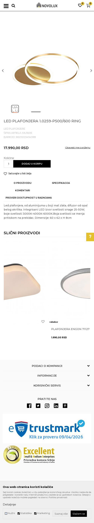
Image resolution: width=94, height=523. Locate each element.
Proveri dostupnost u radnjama (29, 197)
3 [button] (55, 113)
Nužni (11, 513)
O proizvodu (23, 183)
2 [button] (44, 113)
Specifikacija (61, 183)
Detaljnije (9, 504)
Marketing (43, 513)
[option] (47, 70)
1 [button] (32, 113)
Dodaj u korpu (32, 163)
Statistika (26, 513)
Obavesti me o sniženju (77, 147)
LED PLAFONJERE (14, 128)
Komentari (22, 190)
